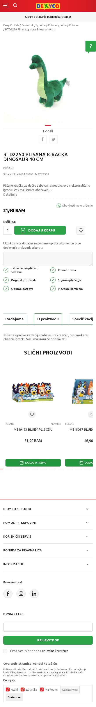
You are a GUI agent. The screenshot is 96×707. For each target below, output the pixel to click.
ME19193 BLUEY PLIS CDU (33, 429)
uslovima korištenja (55, 651)
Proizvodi (28, 25)
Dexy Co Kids (11, 25)
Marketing (51, 689)
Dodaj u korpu (41, 230)
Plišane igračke (57, 25)
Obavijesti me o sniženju (77, 205)
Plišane (73, 25)
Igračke (40, 25)
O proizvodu (48, 319)
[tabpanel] (48, 73)
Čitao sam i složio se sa (39, 651)
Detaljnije (10, 194)
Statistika (31, 689)
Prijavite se (48, 640)
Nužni (14, 689)
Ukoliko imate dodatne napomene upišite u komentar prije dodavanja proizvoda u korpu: (42, 245)
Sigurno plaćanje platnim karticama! (48, 16)
